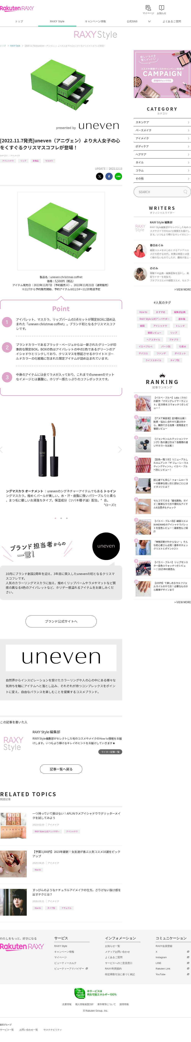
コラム (140, 170)
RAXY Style (57, 21)
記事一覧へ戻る (61, 769)
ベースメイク (143, 130)
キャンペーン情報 (95, 21)
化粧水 (182, 346)
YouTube (160, 974)
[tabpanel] (57, 463)
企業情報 (66, 1004)
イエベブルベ (145, 346)
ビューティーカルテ (65, 963)
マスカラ (49, 160)
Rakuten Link (163, 968)
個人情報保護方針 (84, 1004)
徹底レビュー (154, 332)
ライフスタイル (153, 360)
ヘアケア (141, 154)
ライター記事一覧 (110, 751)
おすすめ (160, 312)
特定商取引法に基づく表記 (120, 974)
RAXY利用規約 (113, 968)
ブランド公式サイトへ (61, 621)
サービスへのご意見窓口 (118, 963)
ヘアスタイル (153, 339)
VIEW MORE (182, 289)
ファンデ (161, 353)
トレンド (180, 325)
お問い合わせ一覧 (28, 1029)
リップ (23, 160)
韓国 (142, 325)
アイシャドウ (8, 160)
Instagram (161, 957)
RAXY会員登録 (164, 946)
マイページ (60, 957)
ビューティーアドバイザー (69, 968)
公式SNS (132, 21)
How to (38, 869)
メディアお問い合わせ (117, 951)
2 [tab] (61, 518)
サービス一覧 (7, 1029)
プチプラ (173, 339)
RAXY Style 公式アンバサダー (47, 831)
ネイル (140, 162)
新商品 (36, 160)
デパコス (143, 353)
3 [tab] (67, 518)
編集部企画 (179, 312)
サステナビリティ (53, 1029)
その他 (140, 178)
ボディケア (142, 146)
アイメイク (15, 155)
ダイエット (180, 353)
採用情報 (124, 1004)
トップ (19, 21)
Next (120, 449)
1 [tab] (55, 518)
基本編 (181, 318)
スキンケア (142, 122)
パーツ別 (165, 346)
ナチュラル (66, 907)
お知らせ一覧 (112, 946)
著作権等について (106, 1004)
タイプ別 (51, 907)
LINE (158, 963)
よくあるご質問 (172, 21)
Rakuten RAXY (17, 9)
